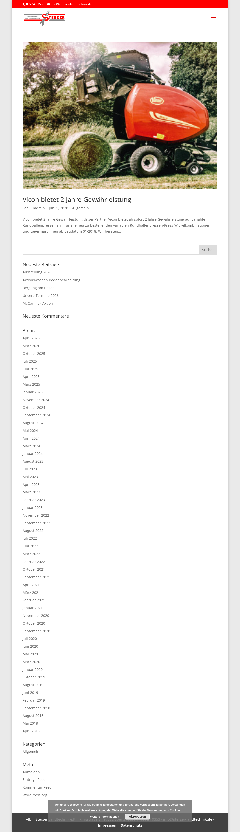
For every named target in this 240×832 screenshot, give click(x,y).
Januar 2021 (33, 607)
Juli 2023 (30, 469)
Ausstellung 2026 (37, 272)
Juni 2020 (30, 646)
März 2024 (31, 446)
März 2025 (31, 384)
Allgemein (80, 208)
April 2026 (31, 338)
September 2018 (36, 708)
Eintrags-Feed (34, 779)
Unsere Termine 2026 (41, 295)
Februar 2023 (34, 499)
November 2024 (36, 399)
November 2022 (36, 515)
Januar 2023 (33, 507)
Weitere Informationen (104, 816)
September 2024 (36, 415)
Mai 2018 (30, 723)
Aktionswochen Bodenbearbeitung (51, 280)
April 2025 (31, 376)
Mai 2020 (30, 654)
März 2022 (31, 553)
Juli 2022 (30, 538)
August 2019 (33, 684)
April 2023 (31, 484)
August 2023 (33, 461)
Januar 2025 (33, 392)
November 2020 (36, 615)
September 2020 (36, 631)
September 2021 (36, 577)
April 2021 (31, 584)
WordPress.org (35, 795)
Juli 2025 (30, 361)
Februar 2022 (34, 561)
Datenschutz (131, 825)
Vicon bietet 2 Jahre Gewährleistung (77, 199)
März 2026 (31, 345)
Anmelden (31, 772)
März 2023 (31, 492)
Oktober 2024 (34, 407)
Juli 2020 (30, 638)
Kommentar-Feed (37, 787)
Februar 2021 (34, 600)
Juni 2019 (30, 692)
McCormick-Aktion (38, 303)
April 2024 (31, 438)
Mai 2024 (30, 430)
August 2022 (33, 530)
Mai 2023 (30, 476)
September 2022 (36, 523)
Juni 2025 (30, 369)
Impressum (108, 825)
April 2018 (31, 731)
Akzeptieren (137, 816)
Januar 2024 (33, 453)
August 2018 (33, 715)
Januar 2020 (33, 669)
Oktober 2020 (34, 623)
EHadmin (37, 208)
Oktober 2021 (34, 569)
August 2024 (33, 422)
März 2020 (31, 661)
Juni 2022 (30, 546)
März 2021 (31, 592)
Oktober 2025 (34, 353)
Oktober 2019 (34, 677)
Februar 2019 (34, 700)
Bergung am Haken (39, 287)
